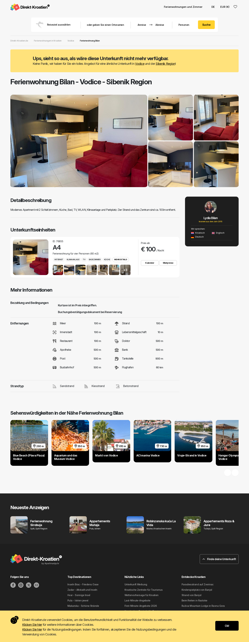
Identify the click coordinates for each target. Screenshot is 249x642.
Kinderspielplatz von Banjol (197, 589)
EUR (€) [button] (224, 6)
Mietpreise (168, 263)
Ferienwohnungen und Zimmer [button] (183, 6)
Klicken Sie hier (32, 624)
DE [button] (211, 6)
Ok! (227, 625)
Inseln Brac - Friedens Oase (83, 584)
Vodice (139, 63)
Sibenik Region (165, 63)
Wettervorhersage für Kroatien (141, 595)
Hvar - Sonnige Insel (78, 595)
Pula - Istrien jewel (77, 600)
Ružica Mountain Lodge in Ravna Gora (203, 605)
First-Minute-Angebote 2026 (140, 605)
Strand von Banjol (191, 595)
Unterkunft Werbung (135, 584)
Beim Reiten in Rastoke (194, 600)
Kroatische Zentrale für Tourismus (143, 589)
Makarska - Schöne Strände (83, 605)
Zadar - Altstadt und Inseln (82, 589)
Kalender (149, 263)
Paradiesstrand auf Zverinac (198, 584)
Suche (206, 24)
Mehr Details (120, 259)
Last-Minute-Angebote (137, 600)
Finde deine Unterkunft (219, 559)
